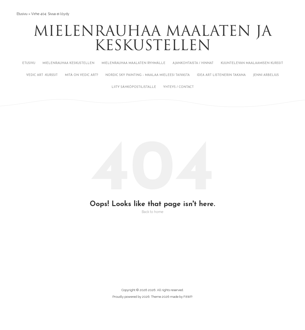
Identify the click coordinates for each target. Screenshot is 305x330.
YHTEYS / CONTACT (178, 87)
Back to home (152, 212)
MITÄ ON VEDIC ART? (81, 75)
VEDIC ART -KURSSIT (42, 75)
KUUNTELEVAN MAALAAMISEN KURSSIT (252, 63)
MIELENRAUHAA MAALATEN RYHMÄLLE (133, 63)
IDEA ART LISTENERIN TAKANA (221, 75)
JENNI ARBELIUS (266, 75)
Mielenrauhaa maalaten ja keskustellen (152, 39)
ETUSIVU (28, 63)
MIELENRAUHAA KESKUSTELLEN (68, 63)
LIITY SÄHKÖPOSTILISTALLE (134, 87)
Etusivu (22, 14)
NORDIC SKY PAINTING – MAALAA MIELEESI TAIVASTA (147, 75)
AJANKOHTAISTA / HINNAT (193, 63)
